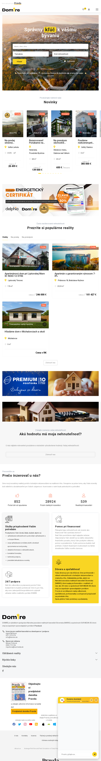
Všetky (5, 231)
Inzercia (33, 729)
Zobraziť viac (50, 356)
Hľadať (19, 62)
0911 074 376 (11, 629)
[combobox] (50, 46)
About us (18, 742)
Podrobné (69, 61)
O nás (16, 729)
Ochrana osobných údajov (50, 734)
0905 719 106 (11, 639)
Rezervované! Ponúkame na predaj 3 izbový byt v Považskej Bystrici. (74, 141)
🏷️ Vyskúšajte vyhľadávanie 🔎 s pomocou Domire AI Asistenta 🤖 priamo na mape (49, 73)
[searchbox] (51, 46)
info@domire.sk (11, 631)
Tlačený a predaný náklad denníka (51, 729)
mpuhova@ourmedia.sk (14, 641)
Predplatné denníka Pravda (24, 705)
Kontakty (25, 729)
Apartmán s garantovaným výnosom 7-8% (75, 268)
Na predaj (15, 231)
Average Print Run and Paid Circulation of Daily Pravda (42, 742)
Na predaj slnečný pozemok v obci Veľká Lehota (23, 141)
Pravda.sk (58, 585)
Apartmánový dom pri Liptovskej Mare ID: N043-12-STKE (25, 268)
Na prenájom (27, 231)
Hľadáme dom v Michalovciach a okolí (25, 325)
